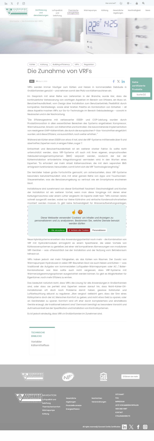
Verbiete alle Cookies (79, 230)
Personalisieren (99, 230)
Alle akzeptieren (57, 230)
